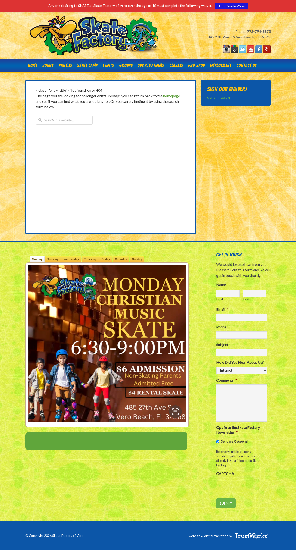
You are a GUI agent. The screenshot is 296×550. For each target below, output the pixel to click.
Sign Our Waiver (218, 98)
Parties (64, 65)
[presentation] (251, 487)
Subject (222, 344)
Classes (176, 65)
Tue (53, 259)
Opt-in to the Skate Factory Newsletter (238, 429)
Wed (71, 259)
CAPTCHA (225, 473)
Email (222, 309)
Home (32, 65)
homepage (171, 96)
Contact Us (245, 65)
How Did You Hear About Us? (240, 362)
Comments (226, 380)
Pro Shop (196, 65)
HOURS (48, 65)
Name (221, 284)
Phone (221, 327)
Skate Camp (87, 65)
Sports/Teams (151, 65)
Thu (90, 259)
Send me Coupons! (234, 441)
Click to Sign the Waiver (231, 6)
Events (108, 65)
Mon (37, 259)
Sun (137, 259)
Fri (106, 259)
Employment (220, 65)
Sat (121, 259)
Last (246, 299)
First (219, 299)
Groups (125, 65)
